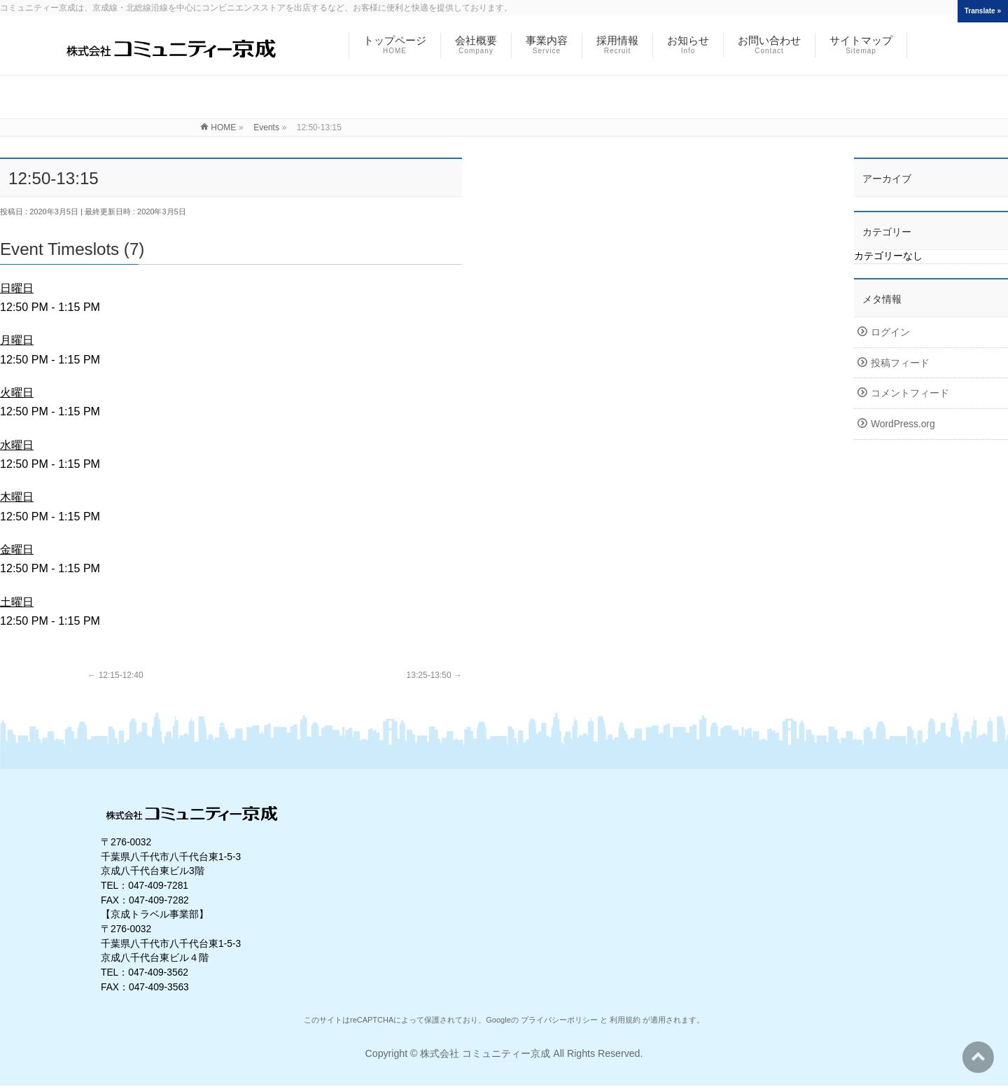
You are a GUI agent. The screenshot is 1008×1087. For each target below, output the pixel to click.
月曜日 (17, 339)
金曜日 (17, 549)
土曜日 (17, 601)
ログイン (890, 332)
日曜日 (17, 288)
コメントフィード (910, 393)
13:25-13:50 (434, 675)
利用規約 (625, 1020)
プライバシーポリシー (559, 1020)
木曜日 (17, 496)
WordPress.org (903, 424)
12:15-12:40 (115, 675)
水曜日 (17, 444)
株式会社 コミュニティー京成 (485, 1053)
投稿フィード (900, 363)
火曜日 (17, 392)
